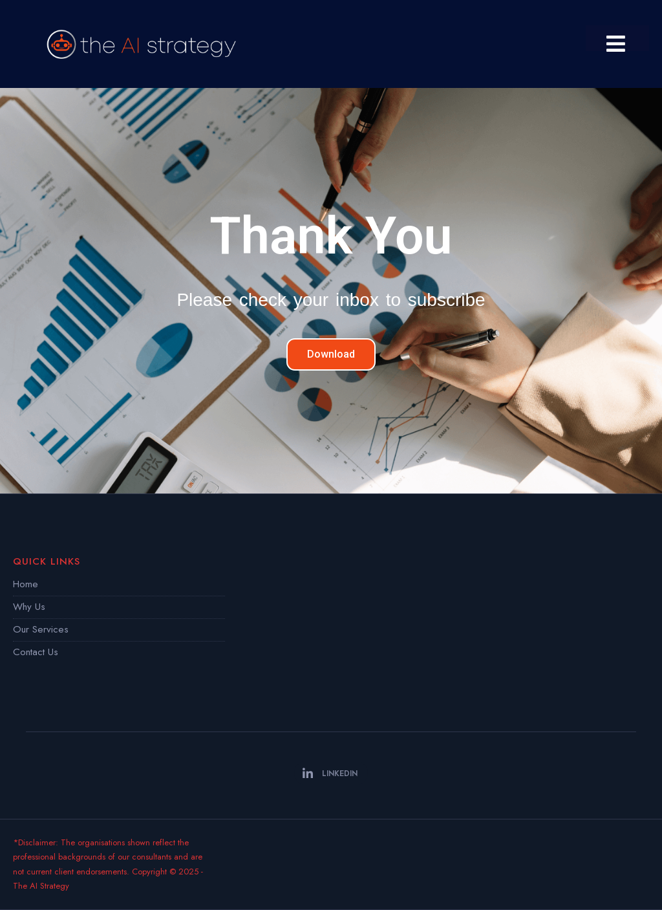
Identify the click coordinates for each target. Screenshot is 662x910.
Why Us (29, 607)
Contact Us (35, 652)
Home (25, 584)
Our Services (41, 629)
